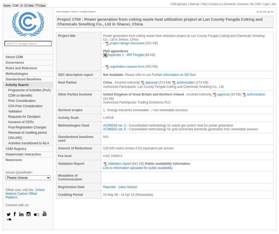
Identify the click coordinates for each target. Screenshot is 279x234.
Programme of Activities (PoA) (29, 90)
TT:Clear (40, 5)
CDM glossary (179, 4)
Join (274, 4)
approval (149, 82)
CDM (15, 5)
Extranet (243, 4)
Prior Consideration (22, 101)
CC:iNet (28, 5)
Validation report (117, 164)
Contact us (215, 4)
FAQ (204, 4)
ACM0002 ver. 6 (114, 129)
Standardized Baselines (23, 79)
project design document (125, 43)
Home (7, 5)
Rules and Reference (21, 68)
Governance (15, 62)
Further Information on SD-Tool (174, 75)
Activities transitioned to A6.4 (28, 143)
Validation (15, 111)
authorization (183, 82)
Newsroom (14, 160)
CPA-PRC (15, 138)
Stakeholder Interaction (23, 154)
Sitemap (194, 4)
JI (21, 5)
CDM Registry (16, 149)
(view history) (127, 187)
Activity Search (17, 85)
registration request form (124, 66)
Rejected (109, 187)
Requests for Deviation (24, 117)
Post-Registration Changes (27, 127)
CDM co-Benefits (20, 95)
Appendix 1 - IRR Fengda (123, 55)
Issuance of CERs (21, 122)
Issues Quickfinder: (19, 172)
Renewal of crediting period (27, 133)
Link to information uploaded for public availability (138, 168)
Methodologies (17, 74)
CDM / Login (260, 4)
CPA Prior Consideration (25, 106)
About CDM (14, 57)
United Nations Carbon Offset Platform (25, 193)
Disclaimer (230, 4)
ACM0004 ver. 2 (114, 125)
